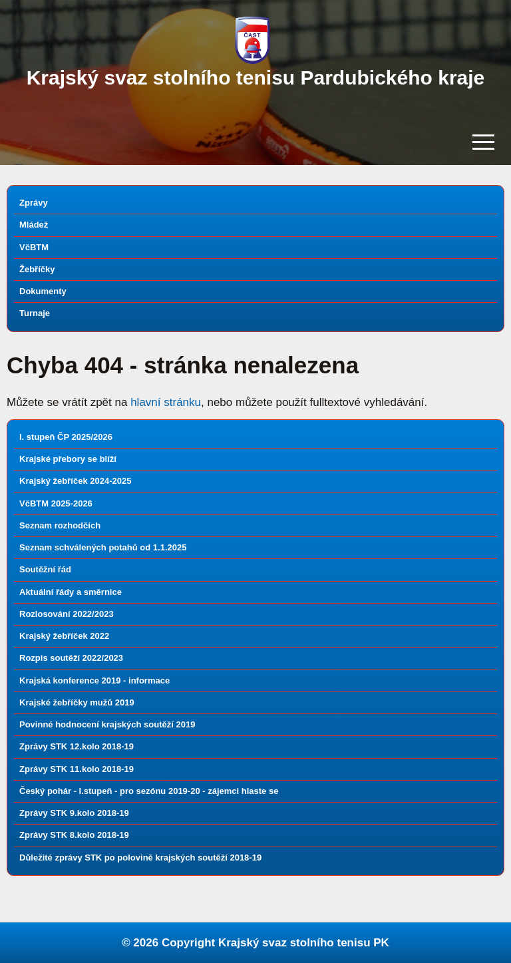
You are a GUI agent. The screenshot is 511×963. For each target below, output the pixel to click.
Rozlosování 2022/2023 (66, 614)
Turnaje (34, 313)
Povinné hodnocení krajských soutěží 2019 (107, 724)
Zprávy (33, 203)
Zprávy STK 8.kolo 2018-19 (74, 835)
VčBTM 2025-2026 (55, 503)
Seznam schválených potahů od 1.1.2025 (102, 547)
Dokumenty (43, 291)
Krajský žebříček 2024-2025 (75, 481)
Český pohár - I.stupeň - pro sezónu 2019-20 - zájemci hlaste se (148, 791)
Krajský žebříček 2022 (64, 636)
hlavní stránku (165, 402)
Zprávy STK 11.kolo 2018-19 (76, 769)
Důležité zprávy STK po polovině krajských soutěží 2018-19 (140, 858)
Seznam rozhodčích (59, 525)
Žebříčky (37, 269)
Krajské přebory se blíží (67, 459)
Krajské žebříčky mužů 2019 (76, 702)
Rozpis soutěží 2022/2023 (71, 658)
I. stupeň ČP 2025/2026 (65, 437)
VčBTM (34, 247)
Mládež (33, 225)
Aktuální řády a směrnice (70, 592)
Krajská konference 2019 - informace (94, 680)
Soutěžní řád (45, 569)
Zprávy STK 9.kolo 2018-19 (74, 813)
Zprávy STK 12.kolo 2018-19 (76, 746)
